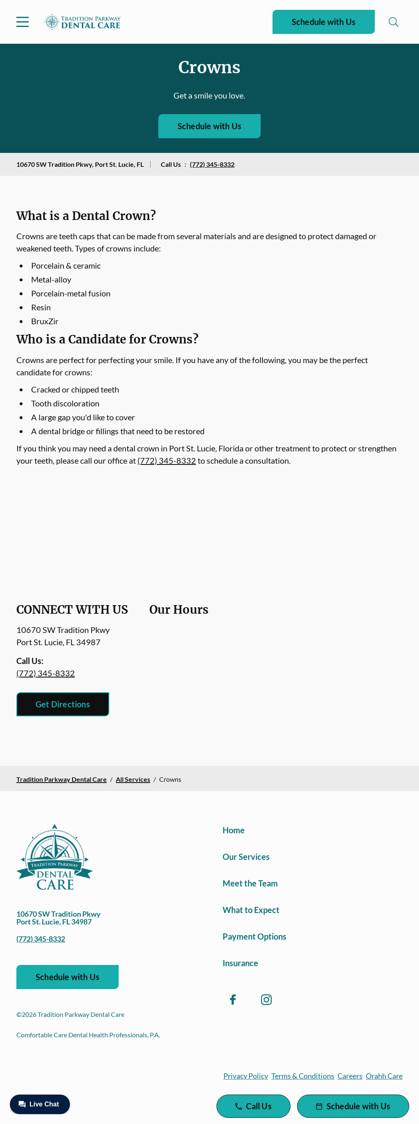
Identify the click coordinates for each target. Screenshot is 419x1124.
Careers (350, 1075)
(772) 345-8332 (212, 164)
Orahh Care (384, 1075)
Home (234, 830)
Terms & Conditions (302, 1075)
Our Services (246, 857)
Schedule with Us (324, 22)
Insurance (240, 963)
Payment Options (254, 936)
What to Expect (251, 910)
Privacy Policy (245, 1075)
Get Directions (63, 704)
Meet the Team (250, 883)
